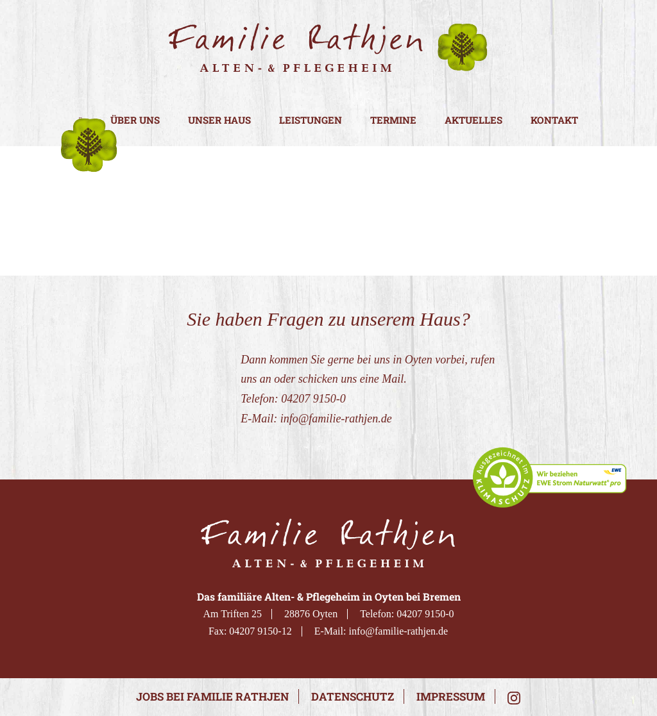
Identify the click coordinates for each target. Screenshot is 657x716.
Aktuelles (473, 119)
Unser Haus (219, 119)
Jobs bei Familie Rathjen (212, 696)
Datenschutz (352, 696)
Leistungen (310, 119)
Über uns (135, 119)
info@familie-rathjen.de (336, 418)
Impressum (450, 696)
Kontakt (554, 119)
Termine (393, 119)
